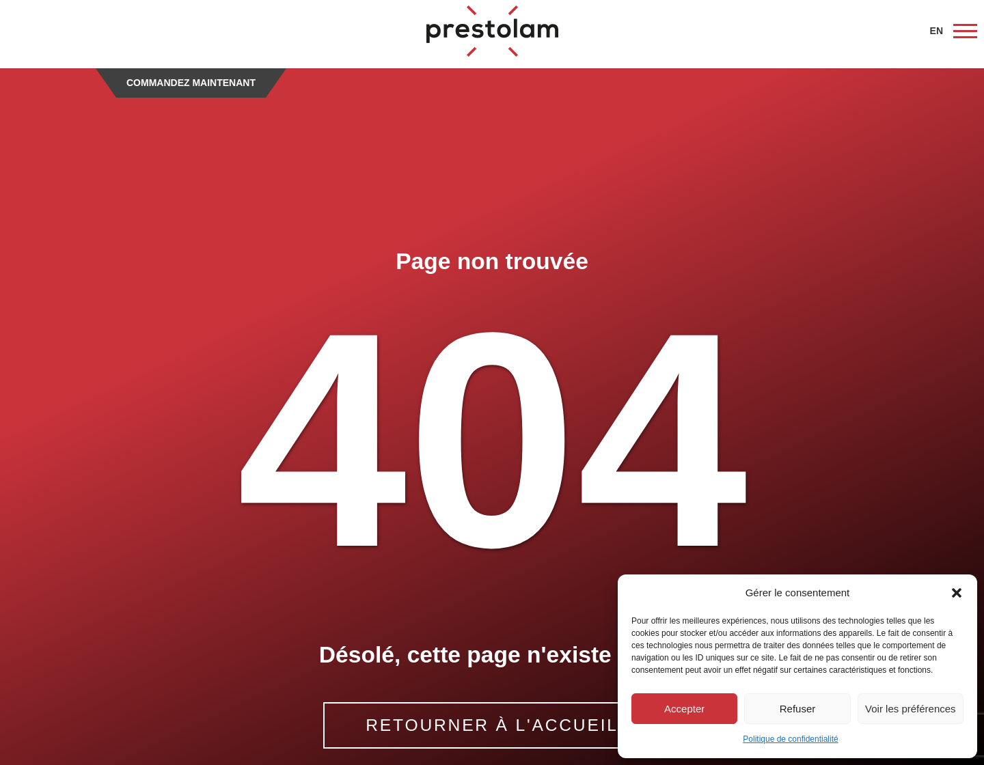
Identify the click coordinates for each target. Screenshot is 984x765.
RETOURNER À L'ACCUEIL (492, 725)
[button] (957, 593)
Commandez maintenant (191, 82)
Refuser (798, 708)
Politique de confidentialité (790, 739)
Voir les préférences (910, 708)
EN (936, 30)
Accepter (684, 708)
